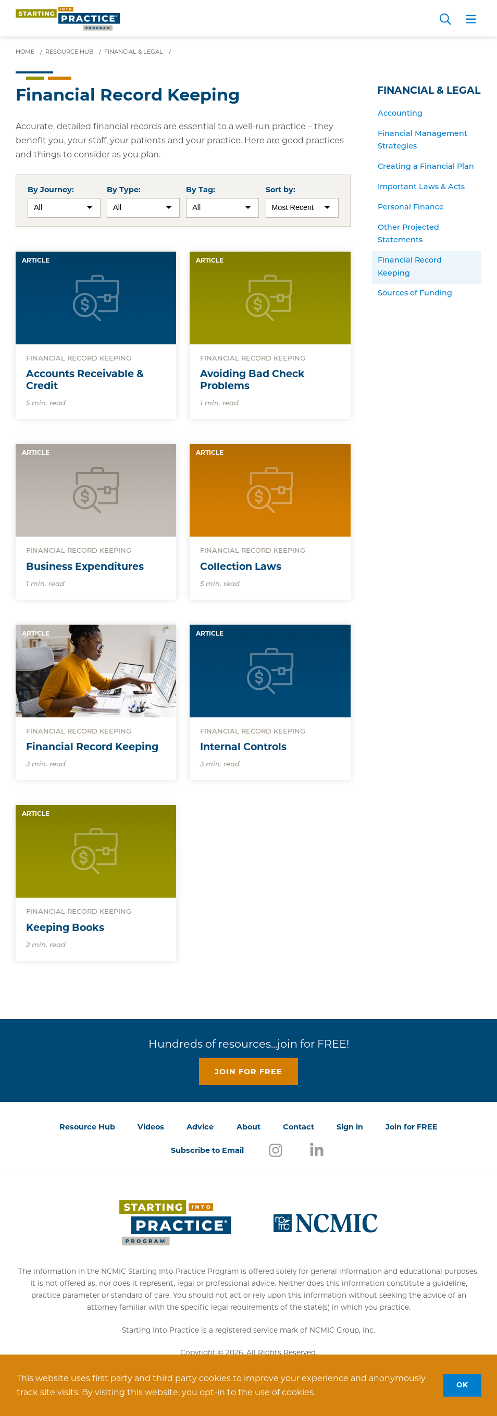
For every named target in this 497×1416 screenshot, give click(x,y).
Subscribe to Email (207, 1150)
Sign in (350, 1127)
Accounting (400, 114)
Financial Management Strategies (422, 140)
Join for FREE (412, 1127)
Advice (200, 1127)
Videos (151, 1127)
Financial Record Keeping (410, 267)
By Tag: (200, 189)
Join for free (248, 1071)
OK (462, 1385)
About (248, 1127)
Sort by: (280, 189)
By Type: (124, 189)
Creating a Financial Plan (426, 167)
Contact (298, 1127)
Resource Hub (87, 1127)
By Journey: (51, 189)
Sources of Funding (415, 293)
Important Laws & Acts (421, 187)
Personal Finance (411, 208)
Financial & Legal (428, 90)
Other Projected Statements (408, 234)
